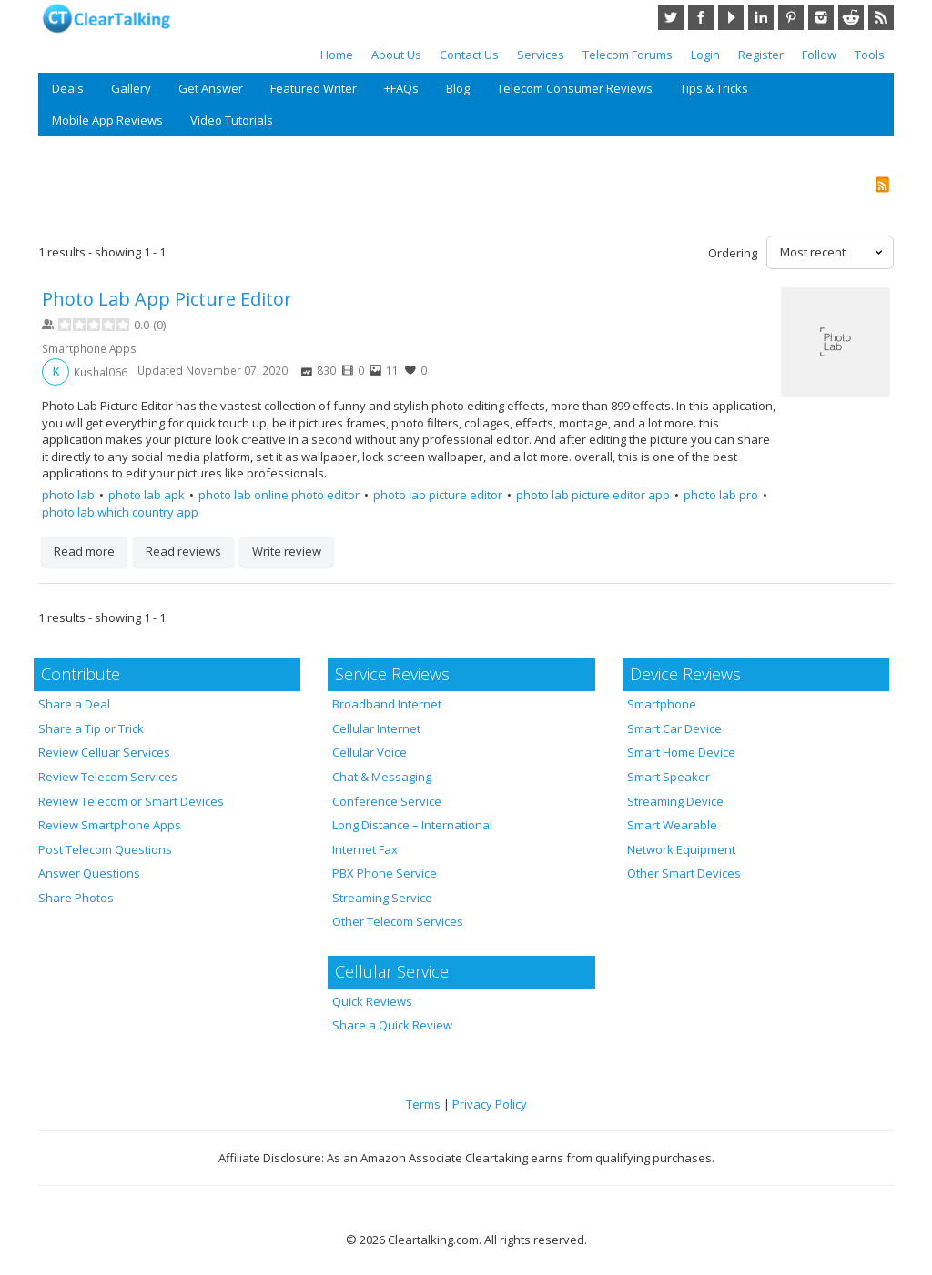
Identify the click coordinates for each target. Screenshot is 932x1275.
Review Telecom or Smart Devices (131, 801)
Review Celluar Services (104, 752)
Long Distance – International (412, 825)
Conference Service (386, 801)
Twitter (671, 17)
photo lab (68, 495)
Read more (84, 551)
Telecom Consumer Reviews (575, 88)
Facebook (701, 17)
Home (336, 54)
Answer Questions (89, 873)
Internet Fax (365, 849)
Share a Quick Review (392, 1025)
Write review (286, 551)
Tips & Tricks (714, 88)
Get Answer (210, 88)
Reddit (851, 17)
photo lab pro (721, 495)
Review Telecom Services (107, 776)
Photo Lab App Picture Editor (167, 298)
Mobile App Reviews (107, 120)
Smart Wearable (672, 825)
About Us (396, 54)
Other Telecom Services (397, 921)
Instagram (821, 17)
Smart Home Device (681, 752)
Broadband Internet (386, 704)
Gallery (131, 88)
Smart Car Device (674, 728)
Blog (458, 88)
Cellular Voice (369, 752)
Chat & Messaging (381, 776)
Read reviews (183, 551)
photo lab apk (146, 495)
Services (540, 54)
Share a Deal (74, 704)
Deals (68, 88)
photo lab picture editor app (593, 495)
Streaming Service (382, 897)
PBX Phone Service (384, 873)
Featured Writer (313, 88)
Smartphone (661, 704)
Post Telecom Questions (105, 849)
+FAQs (401, 88)
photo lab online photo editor (279, 495)
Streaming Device (675, 801)
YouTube (731, 17)
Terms (423, 1104)
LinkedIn (761, 17)
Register (761, 54)
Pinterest (791, 17)
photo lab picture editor (437, 495)
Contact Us (469, 54)
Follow (819, 54)
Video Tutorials (231, 120)
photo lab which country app (120, 512)
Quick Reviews (372, 1001)
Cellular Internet (376, 728)
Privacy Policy (489, 1104)
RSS (881, 17)
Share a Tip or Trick (91, 728)
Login (705, 54)
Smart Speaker (668, 776)
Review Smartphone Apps (109, 825)
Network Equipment (681, 849)
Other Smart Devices (684, 873)
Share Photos (76, 897)
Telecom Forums (627, 54)
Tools (870, 54)
